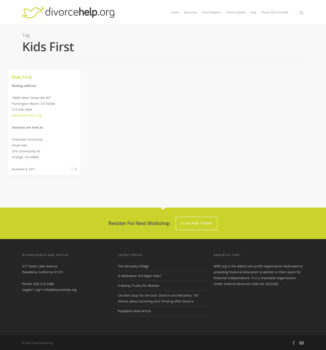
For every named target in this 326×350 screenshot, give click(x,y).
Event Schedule (236, 12)
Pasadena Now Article (134, 311)
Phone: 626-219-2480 (274, 12)
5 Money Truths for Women (138, 285)
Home (175, 12)
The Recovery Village (133, 266)
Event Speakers (211, 12)
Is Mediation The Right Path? (139, 276)
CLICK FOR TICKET (196, 223)
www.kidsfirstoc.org (27, 115)
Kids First (22, 77)
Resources (190, 12)
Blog (253, 12)
